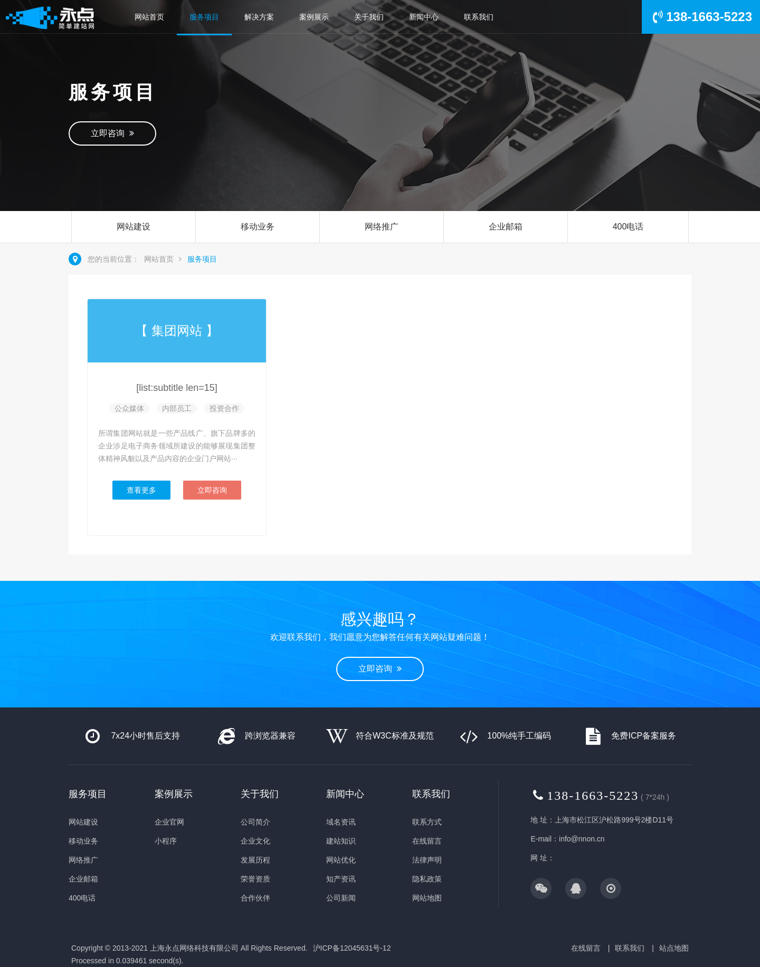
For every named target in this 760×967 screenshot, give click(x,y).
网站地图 (427, 898)
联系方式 (427, 822)
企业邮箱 (505, 226)
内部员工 (177, 408)
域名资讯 (341, 822)
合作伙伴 (255, 898)
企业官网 (169, 822)
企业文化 (255, 841)
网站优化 (341, 860)
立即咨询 (112, 133)
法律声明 (427, 860)
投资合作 (224, 408)
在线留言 (427, 841)
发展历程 (255, 860)
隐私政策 (427, 879)
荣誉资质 (255, 879)
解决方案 (259, 17)
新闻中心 (424, 17)
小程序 (166, 841)
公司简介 (255, 822)
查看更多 (141, 490)
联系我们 (478, 17)
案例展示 (314, 17)
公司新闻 (341, 898)
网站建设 (133, 226)
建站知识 (341, 841)
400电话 (628, 226)
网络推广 (381, 226)
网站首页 (149, 17)
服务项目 (204, 17)
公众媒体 (129, 408)
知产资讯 (341, 879)
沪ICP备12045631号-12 (352, 948)
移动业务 (257, 226)
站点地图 (674, 948)
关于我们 (369, 17)
